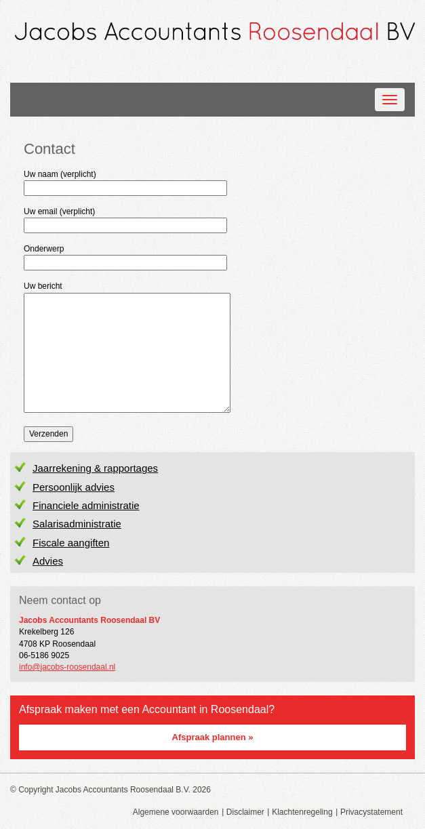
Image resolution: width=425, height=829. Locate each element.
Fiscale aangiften (71, 542)
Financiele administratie (86, 505)
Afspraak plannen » (213, 737)
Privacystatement (371, 812)
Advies (48, 561)
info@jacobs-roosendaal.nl (67, 667)
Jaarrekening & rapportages (95, 468)
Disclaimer (245, 812)
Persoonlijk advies (74, 487)
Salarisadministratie (77, 523)
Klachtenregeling (302, 812)
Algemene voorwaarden (176, 812)
